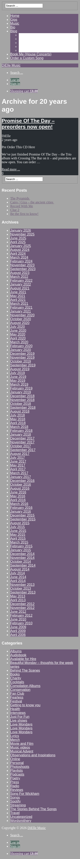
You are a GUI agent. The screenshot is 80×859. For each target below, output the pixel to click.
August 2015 (19, 523)
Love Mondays (21, 724)
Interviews (18, 713)
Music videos (20, 747)
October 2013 (20, 588)
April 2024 (18, 253)
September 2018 (22, 407)
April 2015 (18, 538)
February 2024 (21, 261)
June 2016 (18, 492)
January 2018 (20, 434)
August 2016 (19, 488)
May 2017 (17, 465)
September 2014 (22, 565)
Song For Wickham (24, 793)
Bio (12, 27)
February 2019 (21, 388)
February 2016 (21, 507)
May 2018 (17, 419)
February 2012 (21, 615)
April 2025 (18, 242)
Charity (15, 678)
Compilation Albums (25, 686)
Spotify (15, 801)
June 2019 (18, 377)
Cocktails (17, 682)
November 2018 (22, 400)
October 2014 (20, 561)
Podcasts (17, 774)
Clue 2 (14, 210)
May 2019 (17, 380)
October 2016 (20, 484)
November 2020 (22, 315)
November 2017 (22, 442)
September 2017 (22, 450)
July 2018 (17, 415)
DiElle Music (11, 65)
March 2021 (19, 303)
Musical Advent (21, 751)
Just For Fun (19, 716)
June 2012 (18, 611)
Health (15, 709)
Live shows (18, 720)
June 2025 (18, 238)
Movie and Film (21, 743)
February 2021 (21, 307)
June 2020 (18, 330)
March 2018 (19, 427)
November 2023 (22, 265)
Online (15, 759)
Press (14, 782)
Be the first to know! (24, 214)
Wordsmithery (20, 820)
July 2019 (17, 373)
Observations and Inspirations (32, 755)
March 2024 (19, 257)
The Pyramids (20, 198)
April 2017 (18, 469)
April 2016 (18, 500)
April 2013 (18, 600)
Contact (25, 50)
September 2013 (22, 592)
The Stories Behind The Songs (33, 809)
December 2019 (22, 353)
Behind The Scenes (25, 670)
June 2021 (18, 292)
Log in (14, 80)
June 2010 (18, 619)
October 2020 (20, 319)
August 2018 (19, 411)
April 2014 (18, 581)
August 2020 (19, 323)
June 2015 (18, 531)
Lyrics (14, 736)
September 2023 (22, 269)
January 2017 (20, 477)
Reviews (25, 42)
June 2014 (18, 577)
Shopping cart (24, 91)
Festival (16, 701)
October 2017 (20, 446)
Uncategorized (21, 817)
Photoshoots (19, 767)
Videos (24, 39)
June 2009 (18, 627)
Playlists (16, 770)
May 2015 (17, 534)
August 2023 (19, 273)
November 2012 (22, 608)
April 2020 (18, 338)
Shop (23, 46)
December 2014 (22, 554)
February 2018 (21, 430)
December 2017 (22, 438)
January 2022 (20, 284)
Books (15, 674)
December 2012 (22, 604)
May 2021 (17, 296)
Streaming (18, 805)
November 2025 (22, 234)
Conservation (20, 690)
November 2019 (22, 357)
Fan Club (17, 693)
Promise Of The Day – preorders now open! (28, 124)
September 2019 (22, 365)
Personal (17, 763)
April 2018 (18, 423)
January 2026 (20, 230)
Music (14, 23)
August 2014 (19, 569)
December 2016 (22, 481)
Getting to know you (25, 705)
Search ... (16, 72)
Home (14, 16)
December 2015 (22, 515)
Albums (16, 651)
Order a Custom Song (27, 58)
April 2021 (18, 300)
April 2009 (18, 631)
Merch (15, 740)
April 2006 (18, 635)
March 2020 (19, 342)
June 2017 (18, 461)
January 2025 (20, 246)
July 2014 (17, 573)
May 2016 (17, 496)
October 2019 (20, 361)
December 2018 (22, 396)
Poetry (15, 778)
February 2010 (21, 623)
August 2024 (19, 250)
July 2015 (17, 527)
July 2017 (17, 457)
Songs (15, 797)
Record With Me (21, 206)
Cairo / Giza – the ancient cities (32, 202)
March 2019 (19, 384)
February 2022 (21, 280)
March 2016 (19, 504)
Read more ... (11, 169)
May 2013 (17, 596)
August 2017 (19, 454)
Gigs (13, 19)
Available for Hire (23, 659)
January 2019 (20, 392)
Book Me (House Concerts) (30, 54)
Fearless (16, 697)
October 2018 (20, 404)
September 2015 (22, 519)
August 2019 (19, 369)
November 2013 (22, 584)
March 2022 (19, 276)
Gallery (24, 35)
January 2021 (20, 311)
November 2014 (22, 558)
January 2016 (20, 511)
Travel (15, 813)
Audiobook (18, 655)
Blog (13, 31)
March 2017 (19, 473)
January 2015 (20, 550)
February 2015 (21, 546)
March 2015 (19, 542)
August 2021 (19, 288)
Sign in (15, 84)
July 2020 (17, 327)
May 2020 (17, 334)
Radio (14, 786)
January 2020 (20, 350)
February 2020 (21, 346)
